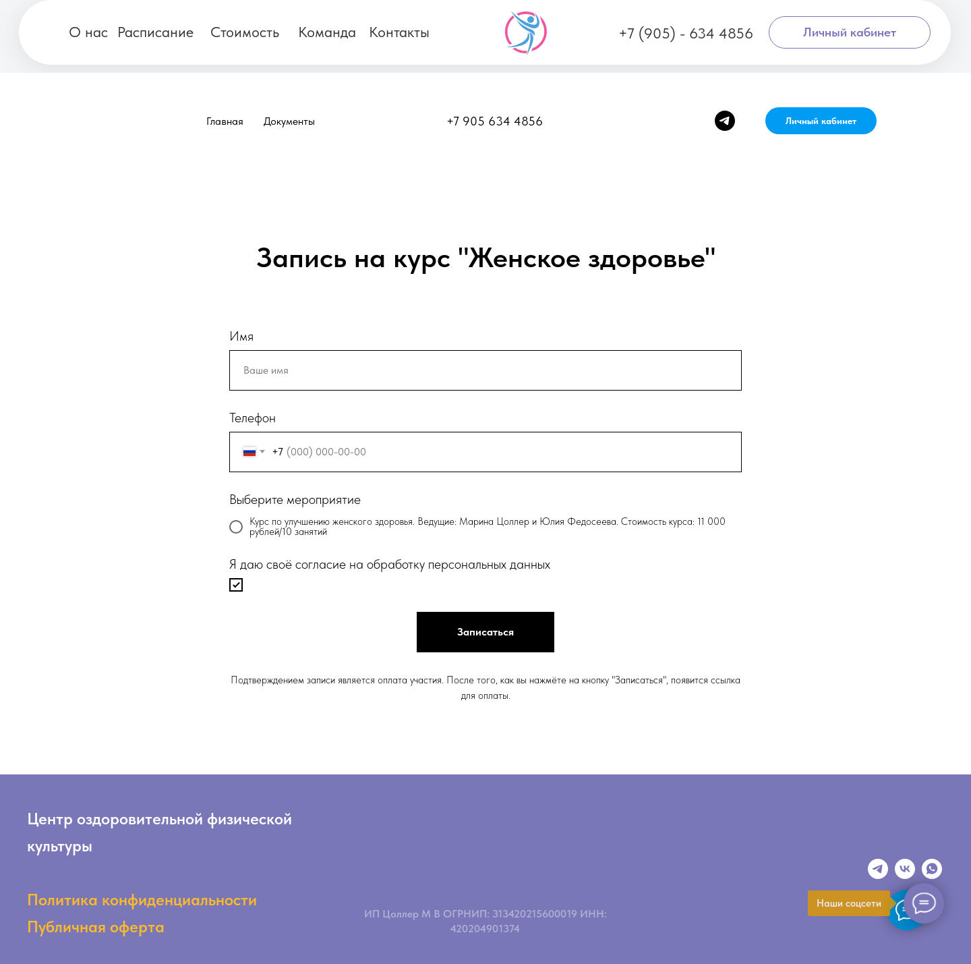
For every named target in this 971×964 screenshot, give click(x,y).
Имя (241, 336)
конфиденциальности (179, 899)
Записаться (485, 631)
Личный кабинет (849, 32)
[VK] (905, 875)
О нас (88, 31)
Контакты (399, 31)
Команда (327, 31)
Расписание (155, 31)
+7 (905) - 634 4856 (685, 33)
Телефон (252, 417)
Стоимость (244, 31)
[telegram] (725, 121)
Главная (224, 121)
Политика (64, 899)
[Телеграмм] (878, 875)
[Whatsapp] (932, 875)
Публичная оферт (91, 926)
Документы (289, 121)
